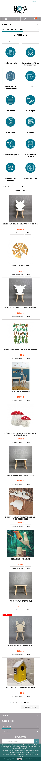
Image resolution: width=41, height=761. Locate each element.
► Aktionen (10, 132)
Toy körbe (10, 110)
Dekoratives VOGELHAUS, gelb (20, 687)
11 (21, 703)
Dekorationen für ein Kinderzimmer (30, 64)
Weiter (27, 703)
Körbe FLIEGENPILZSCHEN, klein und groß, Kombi (20, 434)
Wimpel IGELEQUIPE (20, 265)
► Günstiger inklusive (10, 179)
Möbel (30, 87)
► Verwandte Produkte (30, 155)
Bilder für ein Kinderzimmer (10, 88)
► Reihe (30, 132)
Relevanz (13, 186)
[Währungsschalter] (35, 2)
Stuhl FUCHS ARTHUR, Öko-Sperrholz (20, 224)
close (19, 759)
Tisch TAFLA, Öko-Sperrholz (20, 475)
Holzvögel (30, 110)
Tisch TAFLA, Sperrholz (21, 391)
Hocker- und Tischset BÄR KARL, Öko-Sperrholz (20, 518)
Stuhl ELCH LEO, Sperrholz (20, 645)
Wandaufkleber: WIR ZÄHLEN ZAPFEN (21, 349)
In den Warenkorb (17, 233)
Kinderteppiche (10, 63)
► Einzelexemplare (10, 154)
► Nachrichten (30, 178)
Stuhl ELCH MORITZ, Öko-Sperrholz (21, 307)
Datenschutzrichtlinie (31, 754)
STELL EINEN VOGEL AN (21, 559)
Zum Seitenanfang (30, 707)
